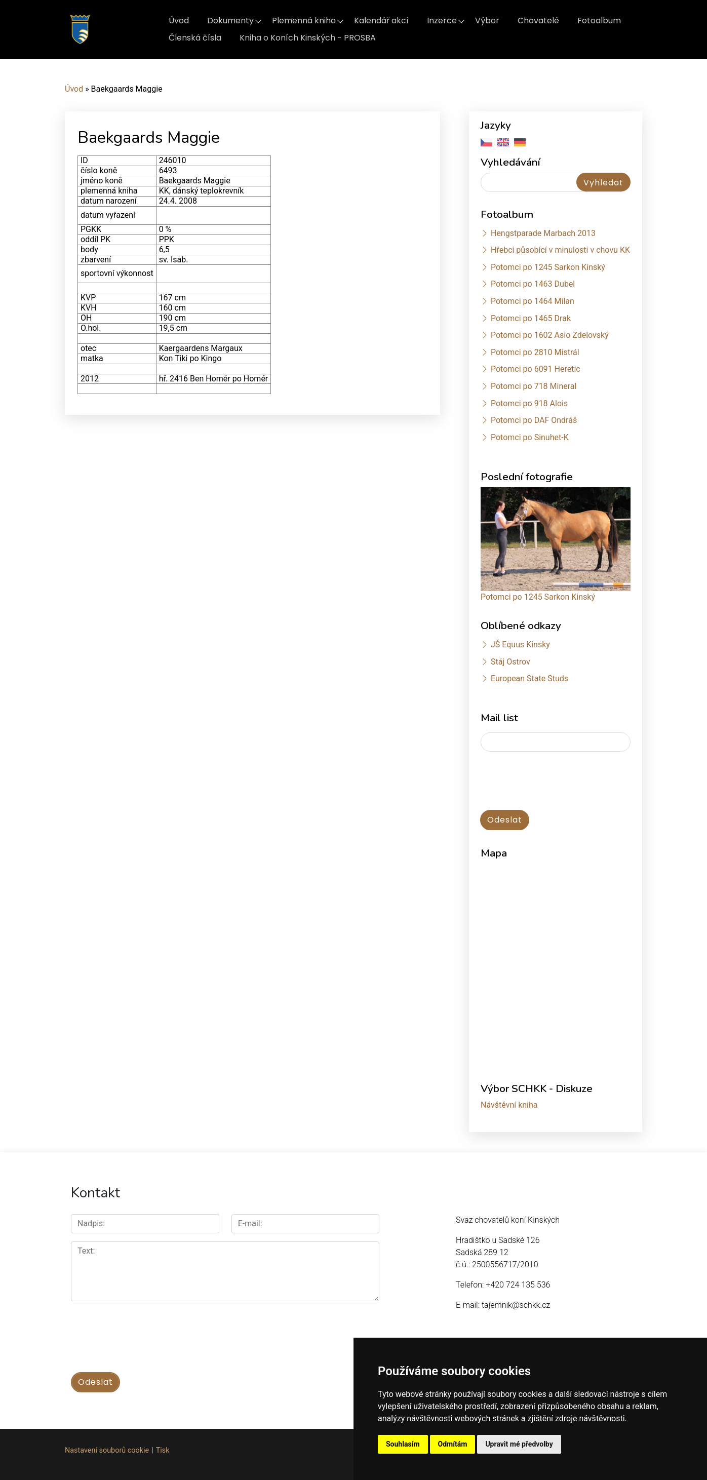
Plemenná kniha (304, 20)
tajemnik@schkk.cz (516, 1305)
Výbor (487, 20)
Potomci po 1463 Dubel (533, 284)
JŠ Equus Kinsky (520, 644)
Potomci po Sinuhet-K (530, 437)
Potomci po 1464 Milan (532, 301)
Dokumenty (230, 20)
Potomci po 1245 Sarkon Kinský (548, 267)
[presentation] (558, 781)
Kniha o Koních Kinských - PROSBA (308, 38)
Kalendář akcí (381, 20)
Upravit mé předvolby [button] (519, 1444)
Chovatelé (538, 20)
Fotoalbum (599, 20)
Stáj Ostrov (510, 662)
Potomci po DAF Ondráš (534, 420)
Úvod (179, 20)
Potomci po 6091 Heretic (535, 369)
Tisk (163, 1450)
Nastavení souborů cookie (107, 1450)
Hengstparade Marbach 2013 (543, 233)
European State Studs (529, 678)
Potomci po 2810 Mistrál (535, 352)
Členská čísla (195, 38)
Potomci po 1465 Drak (531, 318)
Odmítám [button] (452, 1444)
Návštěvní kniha (509, 1105)
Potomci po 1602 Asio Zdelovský (550, 335)
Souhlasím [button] (403, 1444)
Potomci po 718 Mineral (534, 386)
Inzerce (442, 20)
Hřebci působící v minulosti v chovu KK (560, 250)
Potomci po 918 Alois (529, 403)
